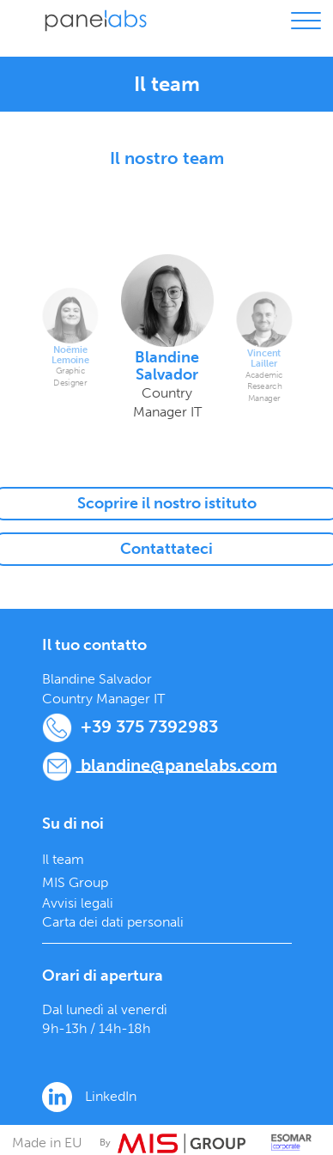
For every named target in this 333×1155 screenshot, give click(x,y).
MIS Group (75, 882)
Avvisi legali (77, 903)
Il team (63, 859)
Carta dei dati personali (113, 922)
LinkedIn (89, 1097)
